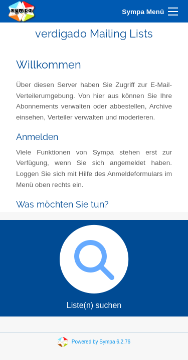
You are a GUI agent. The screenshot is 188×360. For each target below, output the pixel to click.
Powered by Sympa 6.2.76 (101, 341)
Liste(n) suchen (94, 265)
